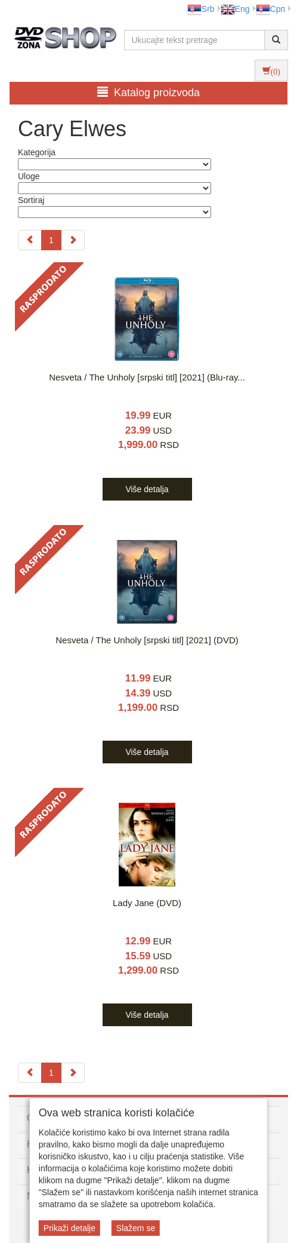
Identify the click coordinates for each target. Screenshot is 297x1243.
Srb (201, 9)
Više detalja (146, 489)
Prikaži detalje (69, 1228)
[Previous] (30, 240)
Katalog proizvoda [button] (148, 92)
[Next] (73, 240)
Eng (235, 9)
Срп (270, 9)
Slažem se (135, 1228)
